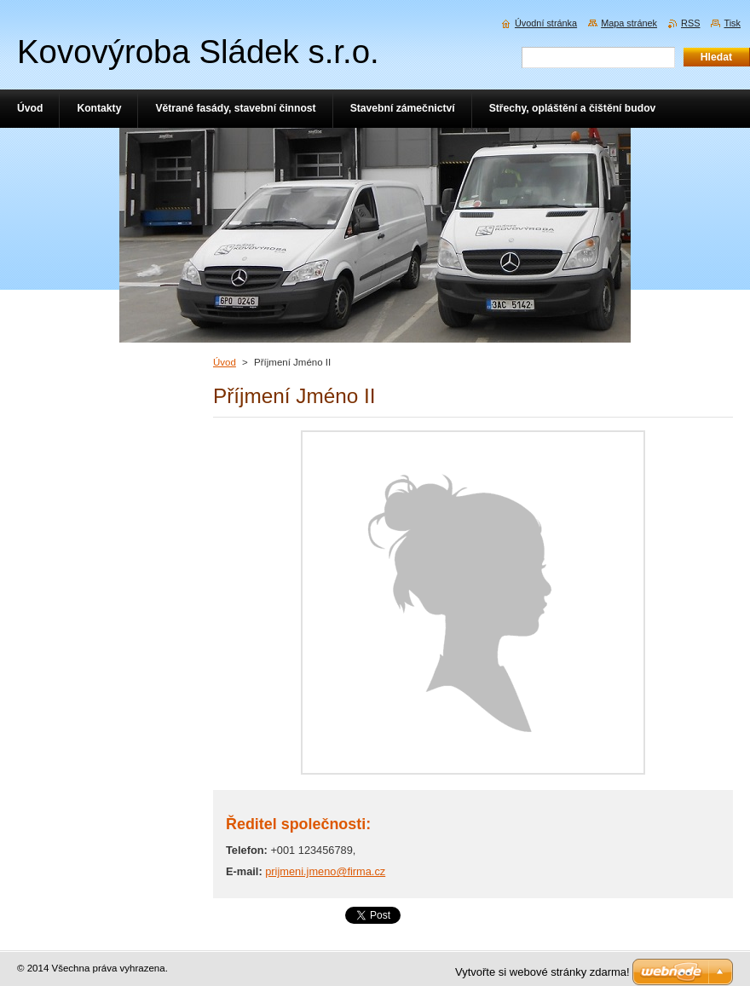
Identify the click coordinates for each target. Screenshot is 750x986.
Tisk (732, 23)
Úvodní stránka (546, 23)
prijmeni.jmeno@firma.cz (325, 871)
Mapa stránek (629, 23)
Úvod (224, 362)
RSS (690, 23)
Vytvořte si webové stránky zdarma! (542, 972)
